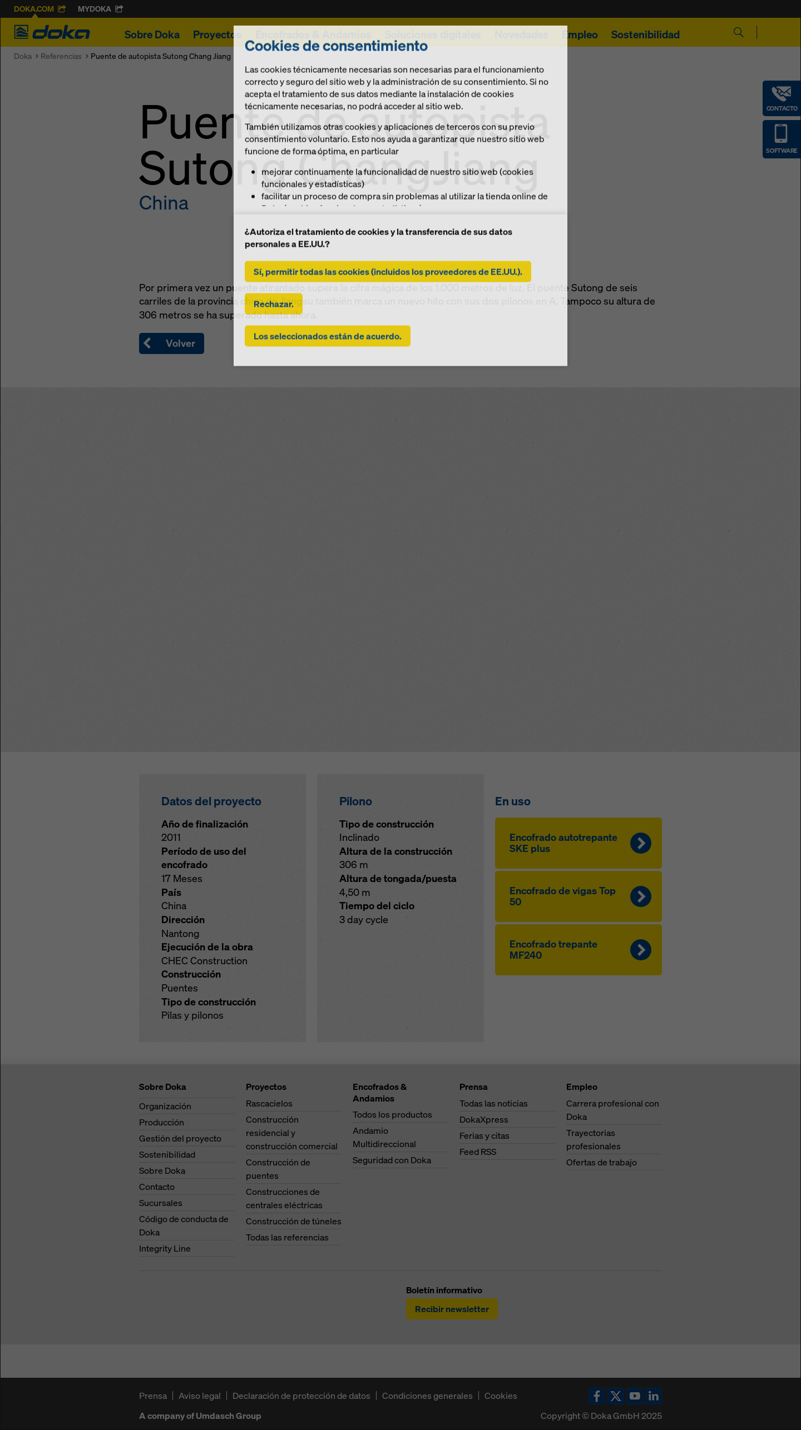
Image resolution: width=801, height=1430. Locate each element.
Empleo (580, 34)
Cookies (500, 1395)
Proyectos (217, 34)
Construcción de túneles (294, 1221)
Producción (161, 1122)
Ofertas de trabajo (601, 1162)
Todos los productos (392, 1114)
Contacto (157, 1186)
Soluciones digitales (433, 34)
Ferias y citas (484, 1135)
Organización (165, 1106)
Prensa (153, 1395)
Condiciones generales (427, 1395)
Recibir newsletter (452, 1309)
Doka (23, 56)
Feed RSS (477, 1151)
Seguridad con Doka (392, 1160)
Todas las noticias (493, 1103)
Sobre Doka (152, 34)
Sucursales (160, 1203)
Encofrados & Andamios (313, 34)
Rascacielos (269, 1103)
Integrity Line (165, 1248)
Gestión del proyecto (180, 1138)
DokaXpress (483, 1119)
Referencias (61, 56)
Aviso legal (200, 1395)
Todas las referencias (287, 1237)
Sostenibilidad (645, 34)
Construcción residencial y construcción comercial (292, 1132)
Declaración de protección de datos (301, 1395)
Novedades (521, 34)
